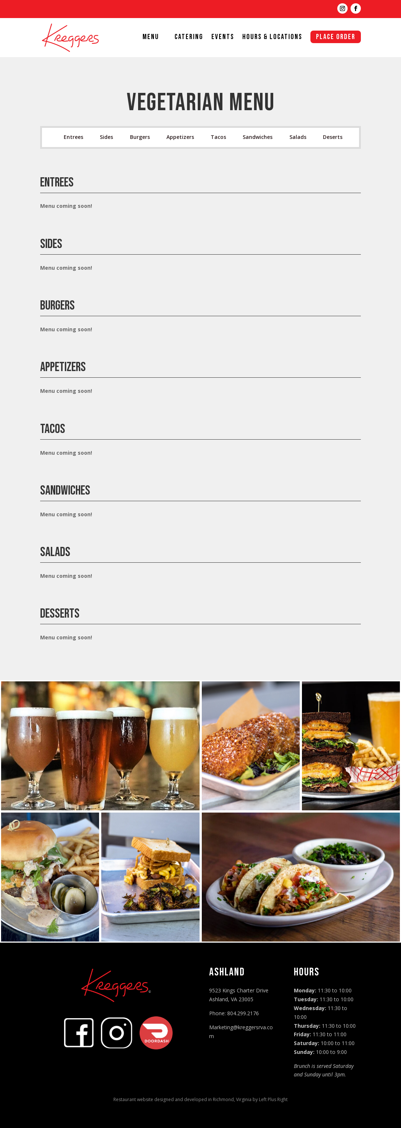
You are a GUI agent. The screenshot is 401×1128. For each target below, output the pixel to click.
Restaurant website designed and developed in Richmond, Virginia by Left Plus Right (200, 1099)
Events (222, 37)
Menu (151, 37)
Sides (106, 136)
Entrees (73, 136)
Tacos (218, 136)
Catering (189, 37)
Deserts (332, 136)
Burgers (140, 136)
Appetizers (180, 136)
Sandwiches (257, 136)
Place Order (335, 36)
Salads (297, 136)
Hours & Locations (272, 37)
